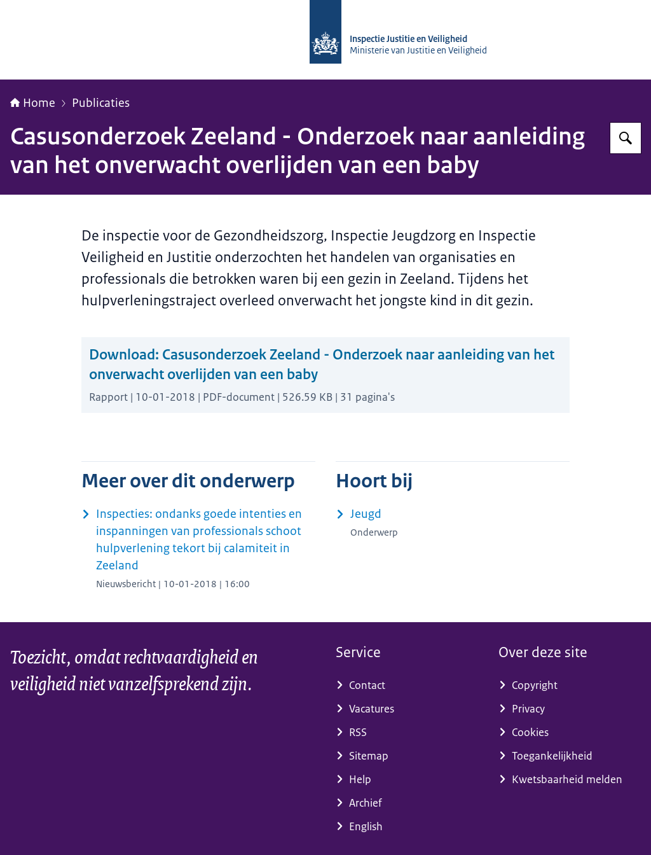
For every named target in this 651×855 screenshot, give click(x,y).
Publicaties (101, 103)
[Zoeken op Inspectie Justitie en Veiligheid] (625, 138)
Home (32, 103)
